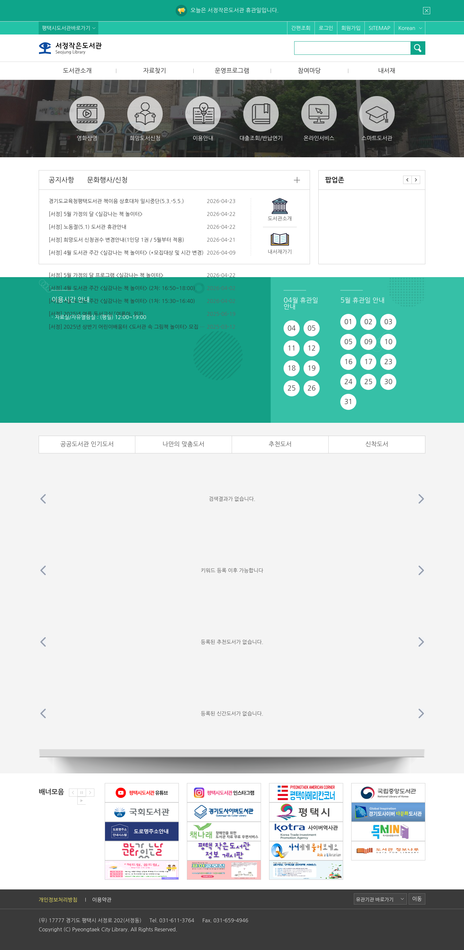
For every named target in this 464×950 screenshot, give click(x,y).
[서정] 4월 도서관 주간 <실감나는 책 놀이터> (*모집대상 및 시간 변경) (126, 252)
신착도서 (376, 444)
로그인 (326, 28)
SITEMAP (379, 28)
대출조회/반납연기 (261, 118)
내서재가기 (280, 251)
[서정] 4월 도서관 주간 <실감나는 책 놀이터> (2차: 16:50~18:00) (122, 288)
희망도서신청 (145, 118)
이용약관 (101, 899)
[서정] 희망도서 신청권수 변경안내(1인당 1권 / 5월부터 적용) (116, 239)
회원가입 (351, 28)
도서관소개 (77, 71)
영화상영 (87, 118)
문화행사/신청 (107, 180)
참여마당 (309, 71)
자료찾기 (154, 71)
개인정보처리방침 (58, 899)
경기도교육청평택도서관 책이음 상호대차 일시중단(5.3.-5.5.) (116, 201)
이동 (417, 898)
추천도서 (280, 444)
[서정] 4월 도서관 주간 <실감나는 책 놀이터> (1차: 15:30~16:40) (122, 301)
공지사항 (61, 180)
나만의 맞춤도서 (183, 444)
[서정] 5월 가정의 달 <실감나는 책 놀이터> (95, 214)
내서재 (386, 71)
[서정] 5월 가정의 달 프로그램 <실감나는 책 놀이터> (106, 275)
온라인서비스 (319, 118)
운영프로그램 (232, 71)
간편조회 (301, 28)
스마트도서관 (377, 118)
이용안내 (203, 118)
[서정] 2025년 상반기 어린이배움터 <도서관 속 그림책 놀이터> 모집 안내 (129, 326)
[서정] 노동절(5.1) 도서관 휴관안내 (87, 226)
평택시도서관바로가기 (66, 28)
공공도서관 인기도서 (87, 444)
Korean (406, 28)
